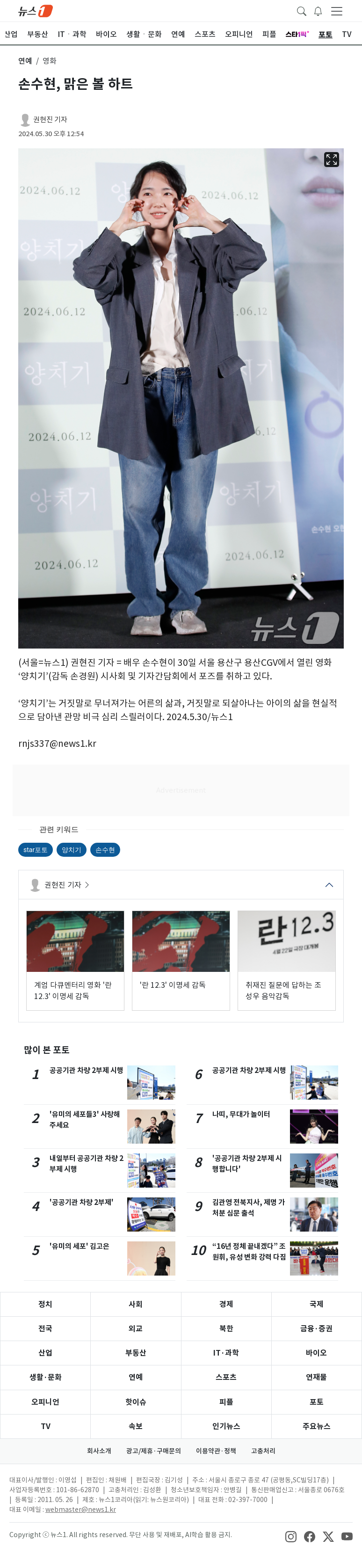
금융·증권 (316, 1329)
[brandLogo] (35, 10)
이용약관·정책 (216, 1451)
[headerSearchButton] (301, 10)
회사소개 (99, 1451)
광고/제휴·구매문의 (153, 1451)
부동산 (135, 1353)
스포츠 (226, 1377)
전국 (45, 1329)
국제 (317, 1304)
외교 (136, 1329)
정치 (45, 1304)
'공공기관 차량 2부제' (82, 1202)
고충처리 (263, 1451)
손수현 (105, 849)
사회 (136, 1304)
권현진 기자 (50, 119)
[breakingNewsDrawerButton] (318, 10)
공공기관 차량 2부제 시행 (86, 1070)
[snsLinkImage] (291, 1535)
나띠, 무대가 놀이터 (241, 1114)
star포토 (35, 849)
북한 (226, 1329)
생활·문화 (45, 1377)
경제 (226, 1304)
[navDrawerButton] (337, 10)
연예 (136, 1377)
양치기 (71, 849)
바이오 (316, 1353)
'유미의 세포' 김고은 (79, 1246)
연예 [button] (25, 61)
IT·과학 (226, 1353)
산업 (45, 1353)
